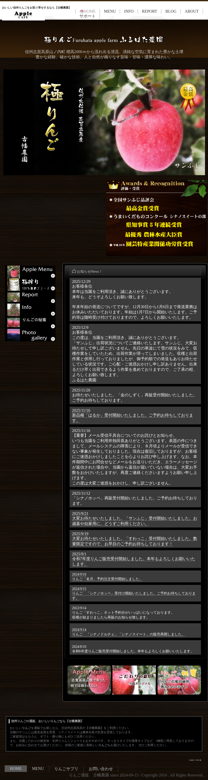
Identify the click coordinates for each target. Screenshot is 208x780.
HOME (16, 768)
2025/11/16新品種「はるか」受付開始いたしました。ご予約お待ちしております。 (132, 415)
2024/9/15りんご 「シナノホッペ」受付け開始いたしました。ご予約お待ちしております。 (134, 593)
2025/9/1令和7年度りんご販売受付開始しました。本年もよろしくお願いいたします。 (133, 559)
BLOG (170, 11)
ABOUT (192, 11)
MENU (110, 11)
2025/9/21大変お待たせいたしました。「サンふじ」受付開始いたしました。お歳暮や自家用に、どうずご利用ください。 (134, 518)
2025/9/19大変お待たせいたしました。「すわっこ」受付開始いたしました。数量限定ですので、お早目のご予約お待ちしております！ (134, 539)
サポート (87, 16)
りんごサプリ (66, 769)
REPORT (149, 11)
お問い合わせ (101, 769)
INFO (128, 11)
